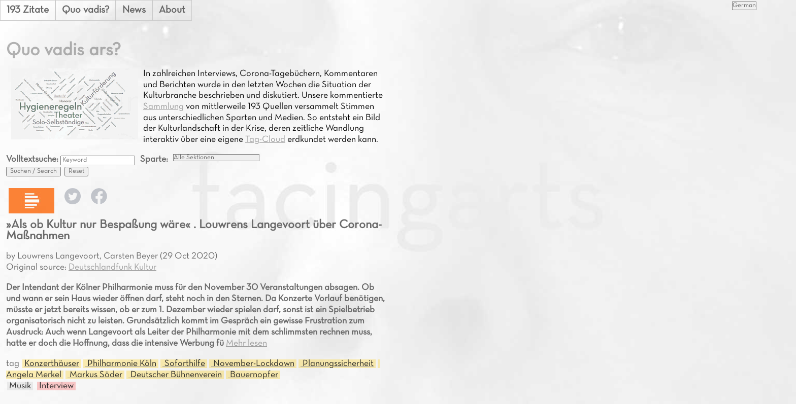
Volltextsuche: (33, 159)
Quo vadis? (85, 10)
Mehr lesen (246, 343)
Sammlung (163, 106)
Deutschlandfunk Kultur (112, 267)
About (172, 10)
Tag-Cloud (265, 139)
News (134, 10)
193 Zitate (28, 10)
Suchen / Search (33, 171)
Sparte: (154, 159)
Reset (76, 171)
